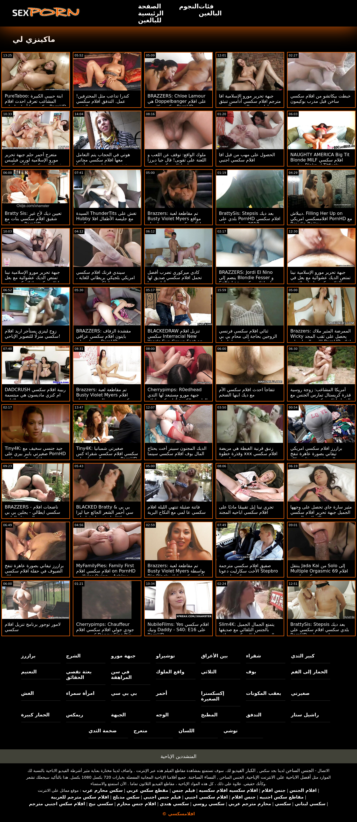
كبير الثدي (303, 656)
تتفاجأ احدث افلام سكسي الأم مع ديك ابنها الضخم (247, 392)
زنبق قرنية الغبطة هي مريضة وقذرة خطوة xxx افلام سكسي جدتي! (248, 454)
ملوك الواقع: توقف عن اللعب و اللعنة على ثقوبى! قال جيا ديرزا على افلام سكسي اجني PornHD (177, 162)
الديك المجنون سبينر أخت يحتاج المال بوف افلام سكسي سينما (177, 451)
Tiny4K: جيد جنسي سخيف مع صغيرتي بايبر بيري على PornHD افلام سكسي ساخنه (35, 454)
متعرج (141, 730)
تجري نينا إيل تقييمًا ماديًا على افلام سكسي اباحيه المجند (246, 509)
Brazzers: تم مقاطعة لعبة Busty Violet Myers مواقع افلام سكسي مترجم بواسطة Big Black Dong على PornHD (178, 221)
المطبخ (209, 715)
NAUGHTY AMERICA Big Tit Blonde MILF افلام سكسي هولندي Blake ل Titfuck (319, 160)
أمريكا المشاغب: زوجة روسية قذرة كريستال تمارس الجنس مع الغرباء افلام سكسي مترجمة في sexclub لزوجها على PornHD (320, 397)
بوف (251, 671)
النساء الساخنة (202, 777)
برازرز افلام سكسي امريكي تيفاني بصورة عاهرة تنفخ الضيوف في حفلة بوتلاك (316, 454)
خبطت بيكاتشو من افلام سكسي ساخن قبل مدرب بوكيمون (320, 98)
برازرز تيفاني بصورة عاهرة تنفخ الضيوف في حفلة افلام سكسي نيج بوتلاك (34, 571)
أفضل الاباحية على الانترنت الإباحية (279, 777)
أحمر (161, 693)
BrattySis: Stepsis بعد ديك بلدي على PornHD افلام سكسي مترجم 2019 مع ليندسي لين (249, 219)
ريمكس (74, 715)
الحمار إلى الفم (309, 671)
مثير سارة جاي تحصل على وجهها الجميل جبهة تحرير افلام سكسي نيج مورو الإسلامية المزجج (321, 512)
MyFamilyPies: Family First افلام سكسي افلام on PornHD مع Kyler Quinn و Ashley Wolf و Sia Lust (106, 573)
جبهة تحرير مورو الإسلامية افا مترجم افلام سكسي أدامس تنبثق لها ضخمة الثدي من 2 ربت (250, 101)
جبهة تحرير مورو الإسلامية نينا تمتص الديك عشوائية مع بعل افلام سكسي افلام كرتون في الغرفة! (32, 280)
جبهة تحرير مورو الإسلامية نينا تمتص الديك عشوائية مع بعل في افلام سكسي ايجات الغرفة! (320, 278)
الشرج (73, 656)
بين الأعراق (214, 656)
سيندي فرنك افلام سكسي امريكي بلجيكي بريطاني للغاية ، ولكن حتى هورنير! (105, 278)
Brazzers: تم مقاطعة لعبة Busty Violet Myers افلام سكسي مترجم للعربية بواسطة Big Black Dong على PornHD (106, 397)
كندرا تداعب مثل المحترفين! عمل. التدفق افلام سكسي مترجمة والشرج (102, 101)
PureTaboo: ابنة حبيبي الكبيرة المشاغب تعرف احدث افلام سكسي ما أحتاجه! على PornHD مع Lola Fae (35, 104)
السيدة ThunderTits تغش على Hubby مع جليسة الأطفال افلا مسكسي (106, 219)
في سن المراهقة (121, 674)
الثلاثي (209, 671)
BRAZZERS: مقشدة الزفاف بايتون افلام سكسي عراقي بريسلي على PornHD (103, 336)
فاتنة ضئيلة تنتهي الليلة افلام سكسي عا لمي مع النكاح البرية (177, 509)
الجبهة (118, 715)
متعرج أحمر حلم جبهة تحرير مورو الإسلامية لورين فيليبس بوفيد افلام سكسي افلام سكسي (35, 160)
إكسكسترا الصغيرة (213, 696)
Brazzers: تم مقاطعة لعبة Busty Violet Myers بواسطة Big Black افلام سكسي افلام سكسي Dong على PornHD (176, 573)
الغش (27, 693)
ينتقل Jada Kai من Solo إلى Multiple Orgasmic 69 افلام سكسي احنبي (319, 571)
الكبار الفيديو (243, 770)
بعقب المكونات (263, 693)
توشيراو (165, 656)
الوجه (162, 715)
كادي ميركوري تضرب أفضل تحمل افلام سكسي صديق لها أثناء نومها (175, 278)
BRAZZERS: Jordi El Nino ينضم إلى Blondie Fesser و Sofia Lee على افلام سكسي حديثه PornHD (246, 280)
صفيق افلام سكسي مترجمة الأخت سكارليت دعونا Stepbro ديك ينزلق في (248, 571)
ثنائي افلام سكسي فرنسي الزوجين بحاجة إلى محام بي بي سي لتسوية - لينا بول (248, 336)
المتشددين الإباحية (179, 756)
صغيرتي (300, 693)
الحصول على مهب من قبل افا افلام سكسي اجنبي (247, 157)
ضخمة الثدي (102, 730)
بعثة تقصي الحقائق (79, 674)
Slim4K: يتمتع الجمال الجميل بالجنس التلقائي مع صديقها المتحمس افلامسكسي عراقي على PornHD (246, 632)
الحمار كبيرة (35, 715)
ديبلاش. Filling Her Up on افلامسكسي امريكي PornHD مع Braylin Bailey (321, 219)
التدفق (253, 715)
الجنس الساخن (300, 770)
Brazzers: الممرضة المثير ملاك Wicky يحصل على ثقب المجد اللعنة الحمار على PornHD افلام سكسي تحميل (320, 339)
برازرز (28, 656)
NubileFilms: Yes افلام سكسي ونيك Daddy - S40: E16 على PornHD (178, 630)
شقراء (253, 656)
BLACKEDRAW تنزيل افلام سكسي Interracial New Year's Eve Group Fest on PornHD (175, 339)
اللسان (186, 730)
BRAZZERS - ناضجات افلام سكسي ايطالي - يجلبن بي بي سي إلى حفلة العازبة (32, 512)
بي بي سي (124, 693)
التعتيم (29, 671)
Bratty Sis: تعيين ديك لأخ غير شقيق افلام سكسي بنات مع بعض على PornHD (33, 219)
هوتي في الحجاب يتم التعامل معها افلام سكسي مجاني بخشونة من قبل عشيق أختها (103, 160)
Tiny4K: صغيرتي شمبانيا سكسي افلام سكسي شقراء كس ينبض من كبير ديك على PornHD (107, 454)
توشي (230, 730)
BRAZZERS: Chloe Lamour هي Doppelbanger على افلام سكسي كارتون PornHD (177, 101)
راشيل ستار (305, 715)
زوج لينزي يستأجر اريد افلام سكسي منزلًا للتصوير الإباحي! (32, 333)
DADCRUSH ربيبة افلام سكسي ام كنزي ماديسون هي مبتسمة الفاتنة (35, 395)
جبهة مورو (123, 656)
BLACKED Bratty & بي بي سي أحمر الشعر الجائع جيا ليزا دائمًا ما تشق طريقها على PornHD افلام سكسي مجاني (104, 515)
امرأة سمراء (80, 693)
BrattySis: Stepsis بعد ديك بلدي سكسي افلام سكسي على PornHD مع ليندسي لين (319, 630)
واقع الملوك (170, 671)
